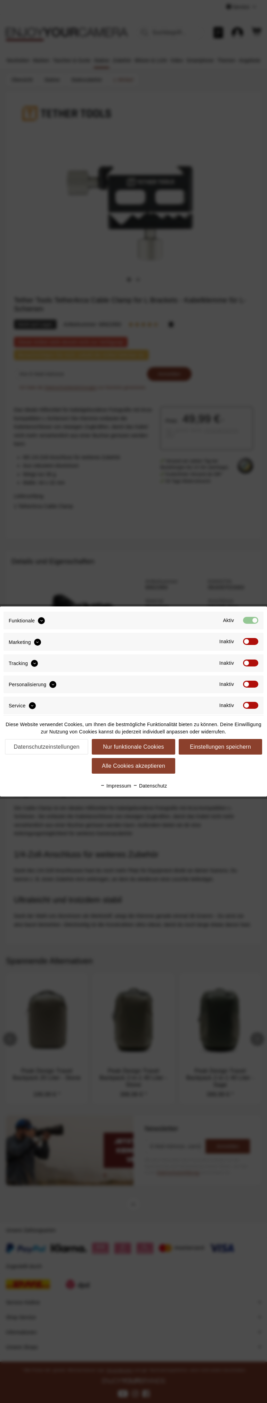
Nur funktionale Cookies (133, 747)
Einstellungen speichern (220, 747)
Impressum (115, 786)
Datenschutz (150, 786)
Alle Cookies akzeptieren (133, 766)
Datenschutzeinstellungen (46, 747)
